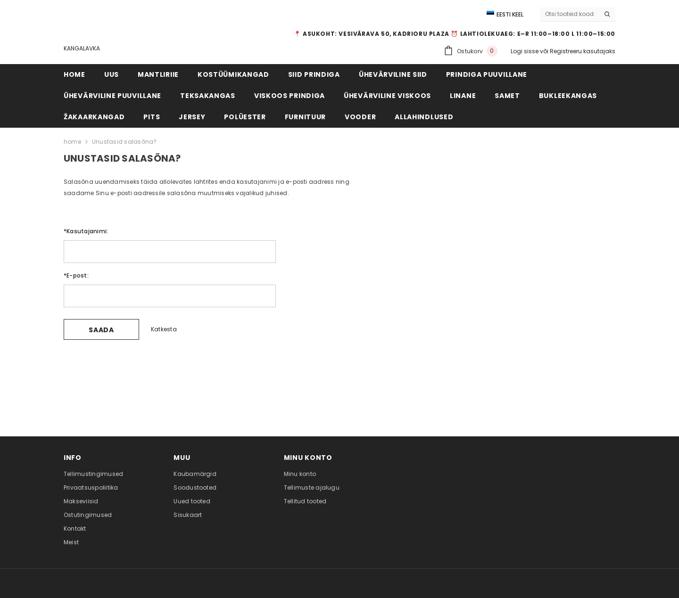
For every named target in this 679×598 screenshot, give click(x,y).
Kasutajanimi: (86, 231)
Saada (101, 330)
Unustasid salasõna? (124, 142)
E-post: (76, 275)
